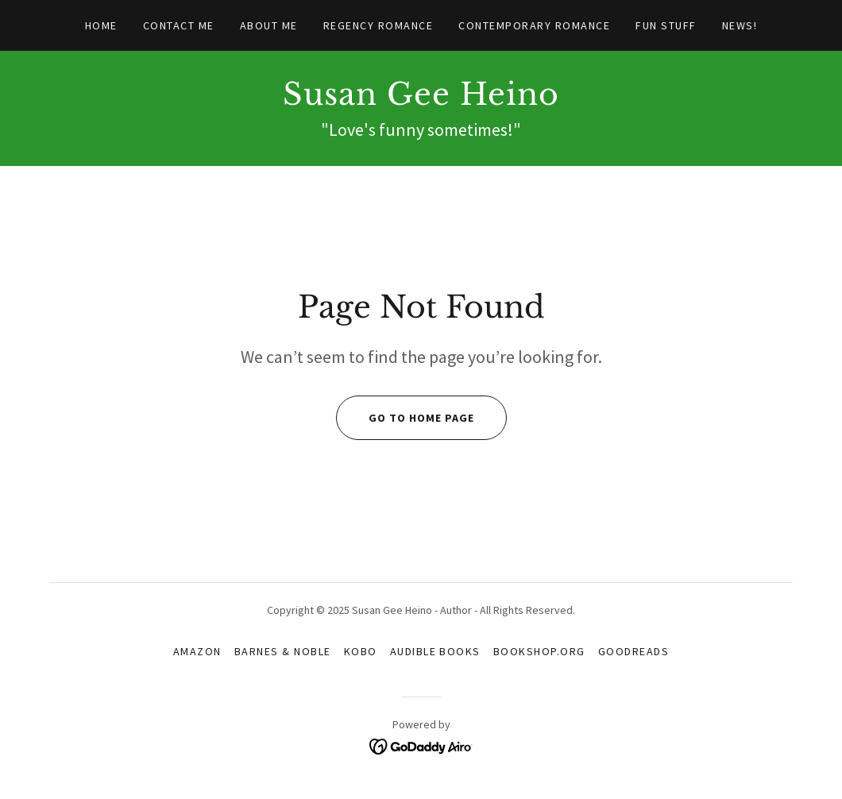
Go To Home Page (405, 418)
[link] (421, 100)
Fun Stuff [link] (665, 25)
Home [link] (101, 25)
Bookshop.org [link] (539, 651)
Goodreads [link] (633, 651)
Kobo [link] (360, 651)
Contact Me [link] (178, 25)
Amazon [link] (197, 651)
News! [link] (740, 25)
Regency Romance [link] (378, 25)
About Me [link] (269, 25)
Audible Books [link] (435, 651)
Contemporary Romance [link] (534, 25)
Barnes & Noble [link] (282, 651)
